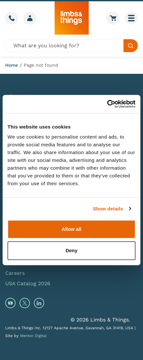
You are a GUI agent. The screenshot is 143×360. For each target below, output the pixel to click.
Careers (15, 273)
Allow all (72, 229)
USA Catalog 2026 (27, 283)
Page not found (41, 65)
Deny (72, 250)
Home (11, 65)
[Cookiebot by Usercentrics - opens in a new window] (107, 104)
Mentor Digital (33, 335)
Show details (108, 208)
